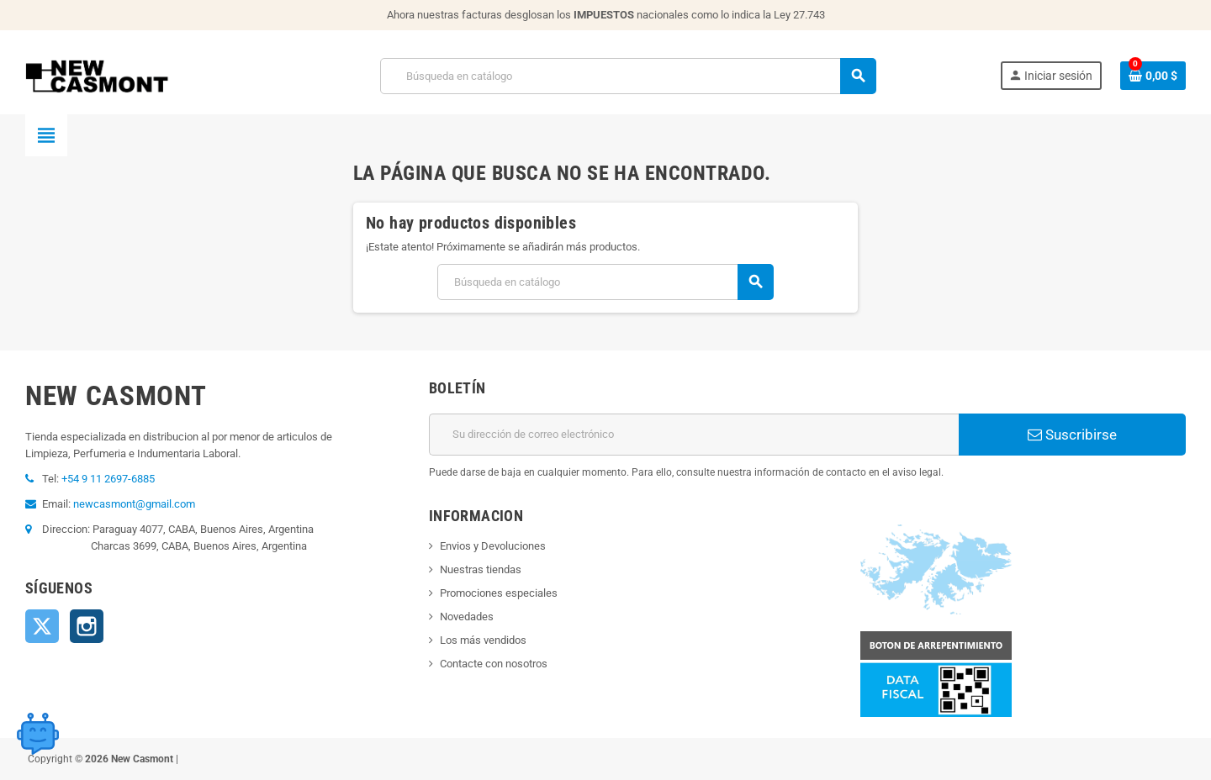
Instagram (86, 626)
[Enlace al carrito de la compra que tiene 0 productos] (1153, 75)
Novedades (467, 616)
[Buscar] (627, 76)
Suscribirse (1072, 434)
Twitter (42, 626)
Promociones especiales (499, 593)
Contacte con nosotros (493, 663)
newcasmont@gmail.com (134, 504)
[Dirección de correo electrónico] (694, 435)
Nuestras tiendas (480, 569)
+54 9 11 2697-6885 (108, 478)
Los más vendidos (483, 640)
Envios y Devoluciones (493, 546)
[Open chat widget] (38, 734)
